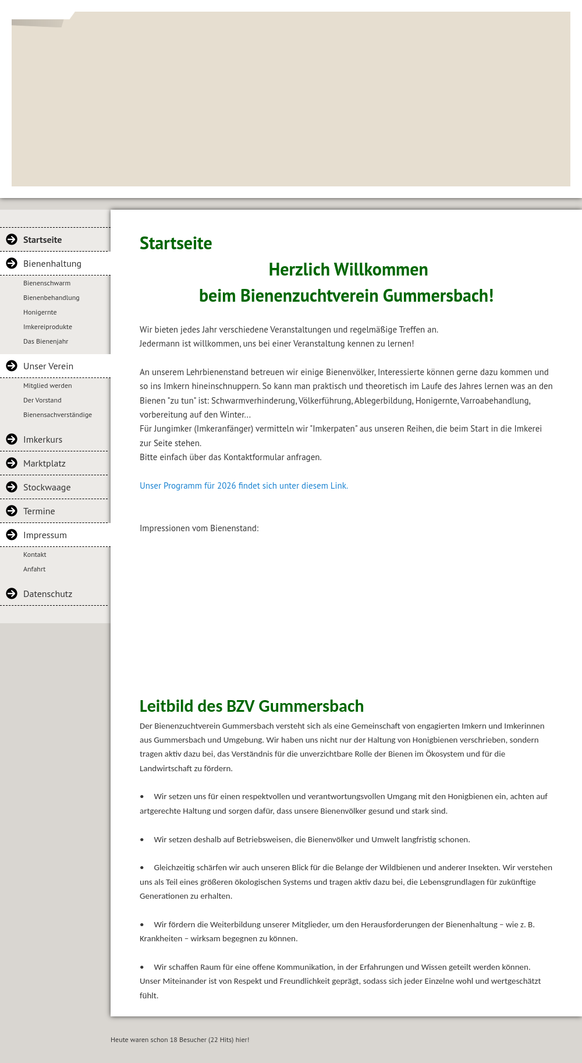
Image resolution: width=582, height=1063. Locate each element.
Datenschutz (47, 593)
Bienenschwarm (46, 282)
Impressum (45, 535)
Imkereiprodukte (47, 326)
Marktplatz (44, 463)
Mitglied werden (47, 385)
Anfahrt (34, 568)
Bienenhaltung (52, 263)
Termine (39, 511)
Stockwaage (47, 487)
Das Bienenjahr (45, 341)
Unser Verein (48, 366)
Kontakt (35, 554)
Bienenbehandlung (51, 297)
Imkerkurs (42, 439)
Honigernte (40, 312)
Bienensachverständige (57, 414)
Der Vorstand (42, 399)
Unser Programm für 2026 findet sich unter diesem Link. (244, 485)
